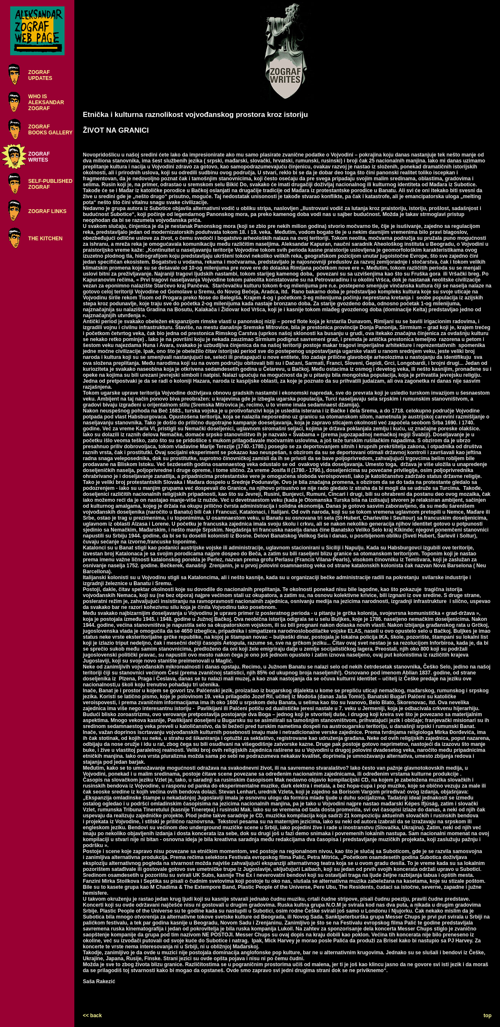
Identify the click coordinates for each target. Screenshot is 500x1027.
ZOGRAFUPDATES (40, 75)
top (487, 1015)
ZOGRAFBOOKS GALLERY (50, 130)
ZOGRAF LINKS (47, 211)
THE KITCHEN (45, 239)
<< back (92, 1015)
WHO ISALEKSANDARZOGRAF (46, 102)
